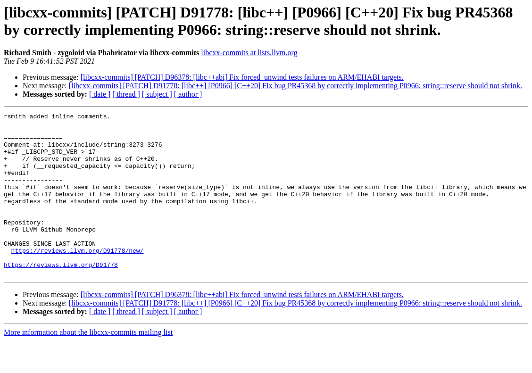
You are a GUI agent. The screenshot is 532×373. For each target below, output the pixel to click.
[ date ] (99, 94)
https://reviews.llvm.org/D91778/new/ (77, 278)
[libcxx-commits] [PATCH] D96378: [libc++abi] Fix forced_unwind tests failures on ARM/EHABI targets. (242, 77)
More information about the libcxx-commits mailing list (88, 365)
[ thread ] (126, 94)
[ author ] (188, 94)
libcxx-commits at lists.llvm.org (249, 53)
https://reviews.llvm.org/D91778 (61, 295)
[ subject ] (157, 94)
